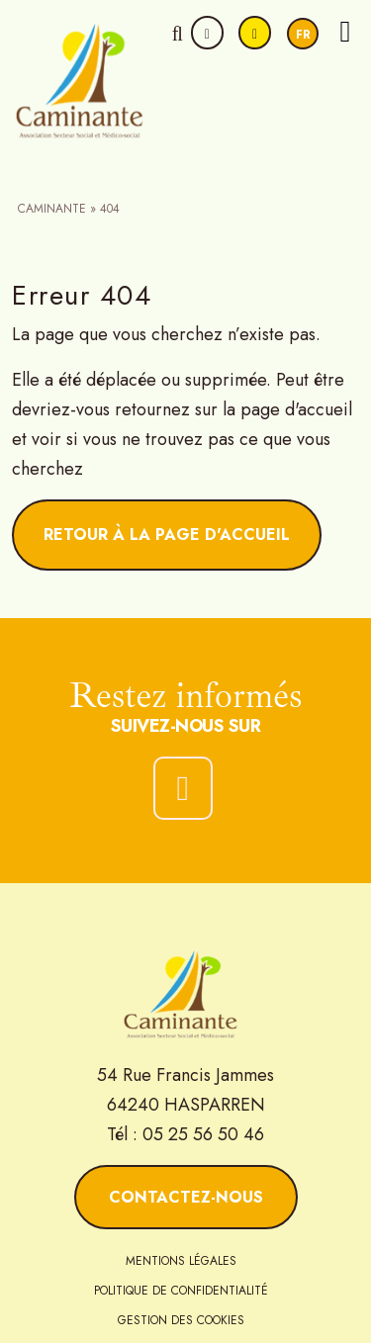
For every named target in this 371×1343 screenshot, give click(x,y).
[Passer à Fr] (303, 34)
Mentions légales (181, 1261)
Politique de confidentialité (181, 1290)
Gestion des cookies (181, 1320)
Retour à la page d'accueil (167, 534)
